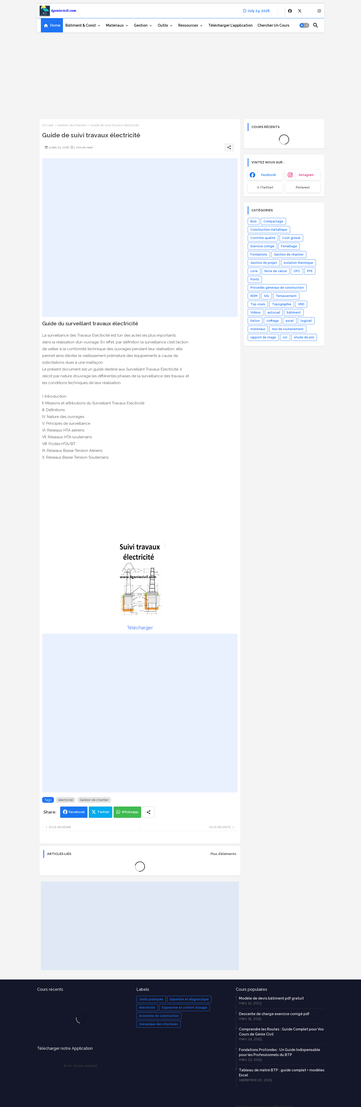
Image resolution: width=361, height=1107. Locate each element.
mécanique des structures (158, 1024)
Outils (163, 25)
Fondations (258, 254)
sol (285, 337)
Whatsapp (130, 812)
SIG (266, 296)
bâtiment (294, 312)
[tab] (52, 25)
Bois (253, 221)
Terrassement (286, 296)
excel (290, 321)
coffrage (272, 321)
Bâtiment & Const (80, 25)
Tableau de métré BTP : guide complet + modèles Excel (281, 1072)
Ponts (254, 279)
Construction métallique (268, 229)
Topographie (281, 304)
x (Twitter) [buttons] (265, 187)
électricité (65, 800)
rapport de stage (263, 337)
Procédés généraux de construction (277, 287)
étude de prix (304, 337)
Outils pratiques (151, 999)
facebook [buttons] (268, 175)
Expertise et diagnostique (189, 999)
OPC (297, 271)
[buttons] (290, 11)
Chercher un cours (273, 25)
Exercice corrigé (262, 246)
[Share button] (148, 812)
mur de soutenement (288, 329)
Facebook (77, 812)
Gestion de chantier (72, 125)
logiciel (306, 321)
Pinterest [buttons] (303, 187)
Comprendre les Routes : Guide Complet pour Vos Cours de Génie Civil (281, 1031)
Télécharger (140, 627)
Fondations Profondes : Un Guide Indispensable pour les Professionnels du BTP (279, 1052)
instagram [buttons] (306, 175)
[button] (304, 25)
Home (55, 25)
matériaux (257, 329)
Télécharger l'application (230, 25)
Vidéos (255, 312)
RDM (253, 296)
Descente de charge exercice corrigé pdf (274, 1014)
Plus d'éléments (223, 854)
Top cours (257, 304)
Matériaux (115, 25)
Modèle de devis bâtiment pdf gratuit (271, 998)
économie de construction (159, 1016)
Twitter (103, 812)
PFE (310, 271)
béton (255, 321)
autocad (273, 312)
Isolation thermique (298, 263)
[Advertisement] (180, 74)
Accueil (47, 125)
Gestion (140, 25)
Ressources (188, 25)
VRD (301, 304)
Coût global (291, 238)
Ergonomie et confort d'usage (184, 1007)
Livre (254, 271)
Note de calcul (275, 271)
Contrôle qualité (263, 238)
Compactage (273, 221)
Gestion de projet (263, 263)
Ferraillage (289, 246)
